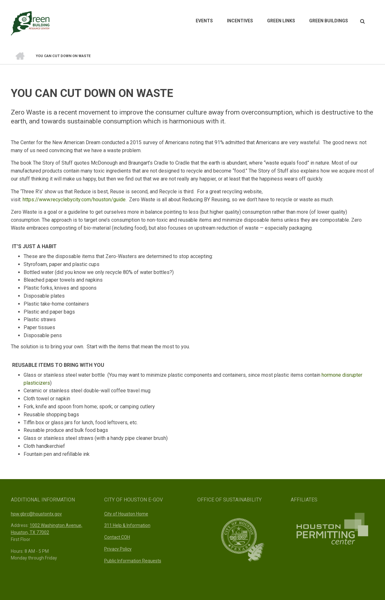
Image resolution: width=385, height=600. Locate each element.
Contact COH (117, 537)
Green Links (281, 20)
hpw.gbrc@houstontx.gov (36, 513)
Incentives (240, 20)
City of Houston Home (126, 513)
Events (204, 20)
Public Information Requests (132, 560)
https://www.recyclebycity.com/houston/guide (74, 199)
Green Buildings (328, 20)
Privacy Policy (118, 549)
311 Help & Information (127, 525)
